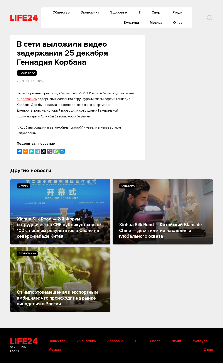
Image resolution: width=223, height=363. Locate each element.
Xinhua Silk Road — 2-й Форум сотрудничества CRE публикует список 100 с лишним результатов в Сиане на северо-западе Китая (59, 227)
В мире (24, 186)
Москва (156, 22)
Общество (61, 12)
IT (139, 12)
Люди (177, 12)
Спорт (157, 12)
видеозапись (27, 99)
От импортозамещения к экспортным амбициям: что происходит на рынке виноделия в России (57, 298)
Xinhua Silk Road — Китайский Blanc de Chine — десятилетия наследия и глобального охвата (160, 230)
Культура (131, 22)
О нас (177, 22)
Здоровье (118, 12)
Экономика (90, 12)
